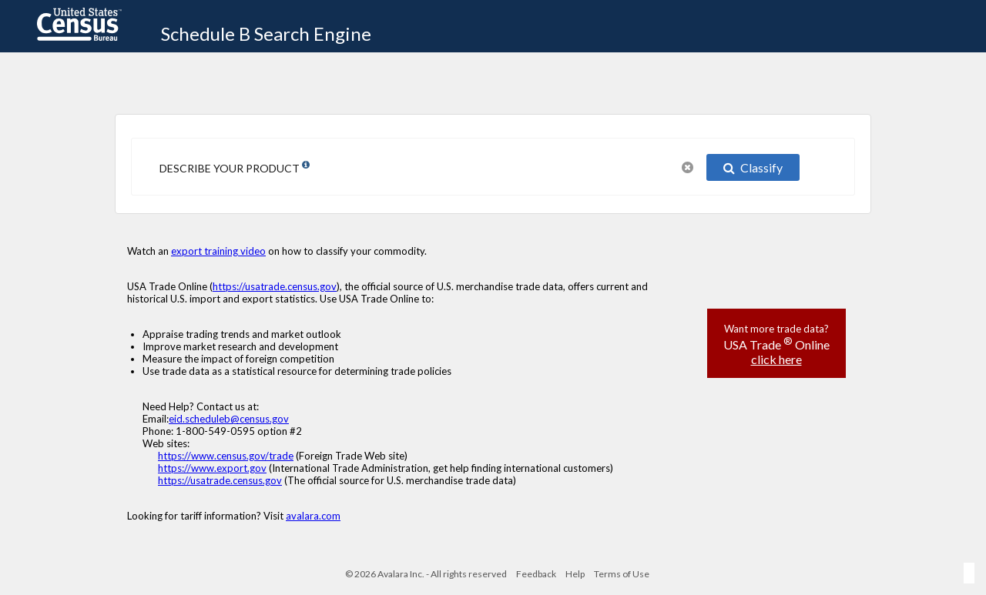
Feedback (536, 574)
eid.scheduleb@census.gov (229, 419)
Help (575, 574)
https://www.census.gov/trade (225, 456)
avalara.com (313, 516)
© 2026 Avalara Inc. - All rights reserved (426, 574)
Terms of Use (621, 574)
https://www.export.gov (212, 468)
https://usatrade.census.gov (275, 286)
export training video (218, 251)
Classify (753, 167)
